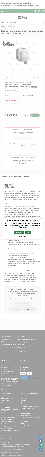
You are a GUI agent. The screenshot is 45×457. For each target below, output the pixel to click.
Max (28, 232)
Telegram (19, 232)
